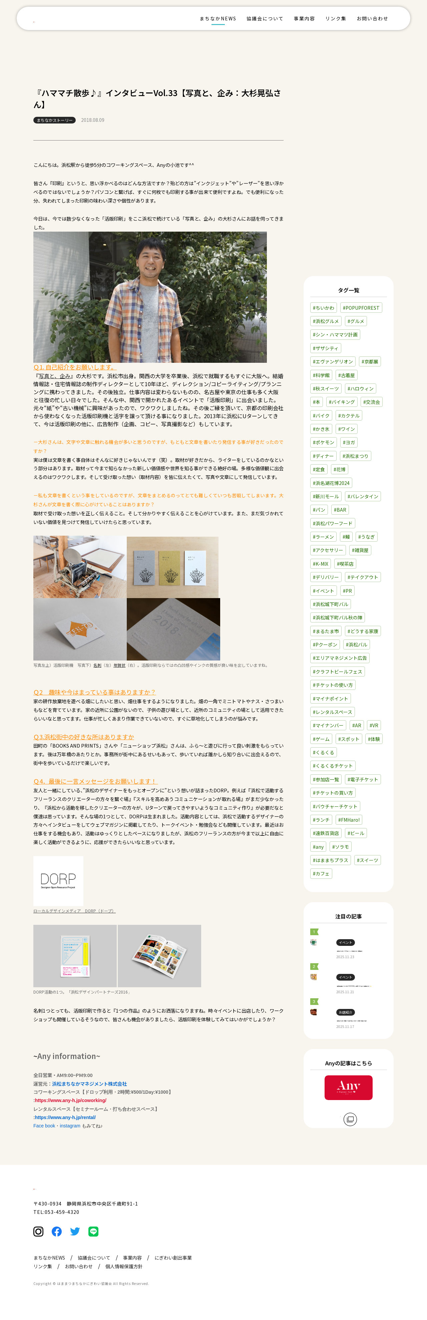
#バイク (321, 375)
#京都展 (370, 321)
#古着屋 (346, 335)
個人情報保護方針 (124, 1280)
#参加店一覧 (326, 739)
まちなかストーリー (55, 120)
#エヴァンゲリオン (333, 321)
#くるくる (323, 712)
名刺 (97, 665)
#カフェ (321, 833)
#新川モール (326, 456)
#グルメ (356, 281)
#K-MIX (320, 524)
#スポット (349, 699)
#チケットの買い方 (333, 753)
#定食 (319, 429)
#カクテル (349, 375)
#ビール (356, 793)
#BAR (340, 470)
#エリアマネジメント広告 (340, 618)
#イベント (323, 550)
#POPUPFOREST (361, 267)
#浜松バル (356, 604)
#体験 (374, 699)
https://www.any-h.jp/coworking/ (70, 1100)
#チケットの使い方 (333, 645)
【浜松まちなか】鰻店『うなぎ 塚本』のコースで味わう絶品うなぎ (363, 1013)
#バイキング (342, 362)
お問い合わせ (373, 18)
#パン (319, 470)
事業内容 (304, 18)
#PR (347, 550)
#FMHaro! (349, 780)
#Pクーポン (325, 604)
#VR (374, 685)
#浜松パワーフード (333, 483)
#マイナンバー (328, 685)
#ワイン (346, 389)
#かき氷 (321, 389)
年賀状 (119, 665)
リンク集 (336, 18)
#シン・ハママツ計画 (335, 294)
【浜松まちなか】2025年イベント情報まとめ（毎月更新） (363, 915)
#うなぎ (366, 497)
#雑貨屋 (360, 510)
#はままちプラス (330, 820)
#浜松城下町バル (330, 564)
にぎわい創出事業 (173, 1271)
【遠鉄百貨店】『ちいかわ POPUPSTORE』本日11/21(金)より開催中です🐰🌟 (363, 965)
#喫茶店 (345, 524)
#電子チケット (363, 739)
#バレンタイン (363, 456)
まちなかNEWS (218, 18)
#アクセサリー (328, 510)
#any (318, 806)
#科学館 (321, 335)
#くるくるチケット (333, 726)
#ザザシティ (326, 308)
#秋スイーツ (326, 348)
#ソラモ (340, 806)
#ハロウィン (361, 348)
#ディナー (323, 416)
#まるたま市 (326, 591)
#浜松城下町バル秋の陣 (337, 577)
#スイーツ (367, 820)
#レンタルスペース (332, 672)
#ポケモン (323, 402)
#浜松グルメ (326, 281)
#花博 (340, 429)
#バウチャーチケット (335, 766)
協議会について (265, 18)
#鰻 (346, 497)
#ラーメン (323, 497)
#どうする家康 (363, 591)
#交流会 (371, 362)
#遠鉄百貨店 (326, 793)
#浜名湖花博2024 (331, 443)
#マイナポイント (330, 658)
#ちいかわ (323, 267)
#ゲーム (321, 699)
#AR (356, 685)
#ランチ (321, 780)
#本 (316, 362)
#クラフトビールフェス (337, 631)
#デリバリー (326, 537)
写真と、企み (54, 376)
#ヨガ (349, 402)
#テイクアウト (363, 537)
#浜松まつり (356, 416)
